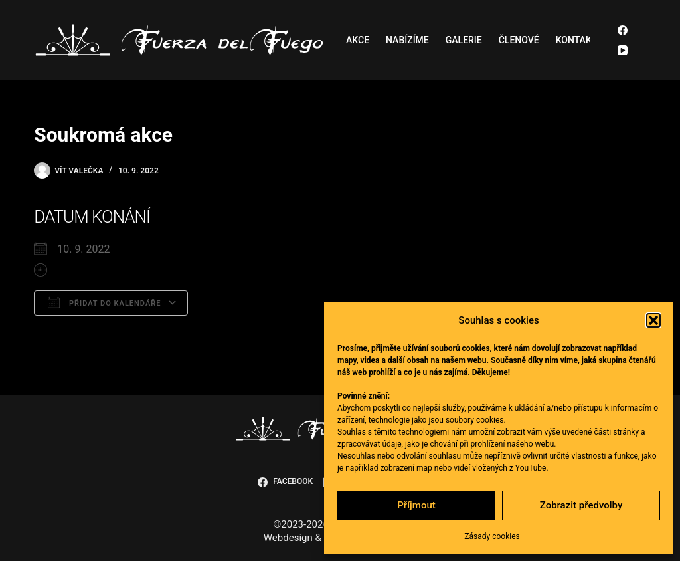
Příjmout (416, 505)
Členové (519, 40)
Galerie (464, 40)
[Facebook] (623, 30)
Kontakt (577, 40)
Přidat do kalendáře (104, 302)
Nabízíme (407, 40)
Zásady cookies (491, 536)
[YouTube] (623, 50)
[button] (653, 320)
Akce (357, 40)
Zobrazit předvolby (581, 505)
